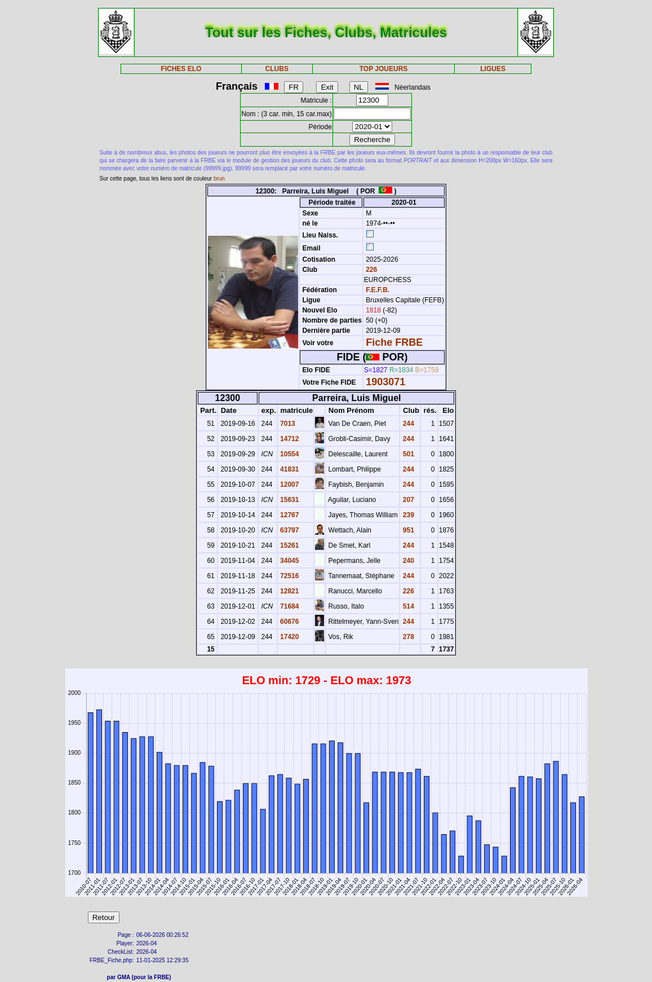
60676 (288, 622)
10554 (288, 454)
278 (407, 637)
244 (407, 424)
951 (407, 530)
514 (407, 606)
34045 (288, 561)
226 (370, 270)
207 (407, 500)
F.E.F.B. (377, 290)
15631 (288, 500)
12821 (288, 591)
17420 (288, 637)
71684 (288, 606)
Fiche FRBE (394, 342)
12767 (288, 515)
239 (407, 515)
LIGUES (492, 69)
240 (407, 561)
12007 (288, 484)
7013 (286, 424)
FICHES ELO (181, 69)
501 (407, 454)
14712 (288, 439)
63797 (288, 530)
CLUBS (277, 69)
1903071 (385, 381)
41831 (288, 469)
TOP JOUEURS (384, 69)
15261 (288, 545)
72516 (288, 576)
